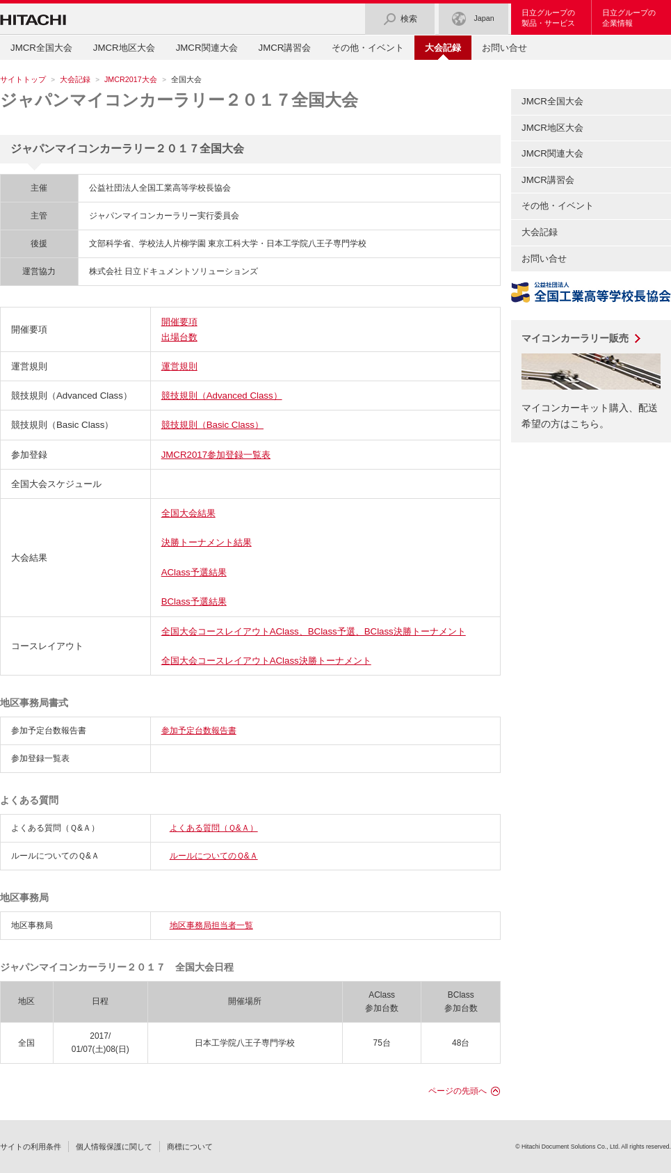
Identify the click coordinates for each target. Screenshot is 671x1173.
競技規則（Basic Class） (212, 425)
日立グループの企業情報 (629, 17)
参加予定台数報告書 (198, 730)
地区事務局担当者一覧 (211, 925)
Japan (473, 19)
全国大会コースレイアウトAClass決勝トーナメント (266, 660)
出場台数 (179, 337)
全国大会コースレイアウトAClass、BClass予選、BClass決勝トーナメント (313, 631)
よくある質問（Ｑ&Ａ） (214, 828)
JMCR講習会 (285, 47)
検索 (399, 19)
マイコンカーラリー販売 (575, 338)
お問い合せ (504, 47)
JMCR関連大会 (207, 47)
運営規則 (179, 366)
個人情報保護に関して (114, 1146)
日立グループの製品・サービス (548, 17)
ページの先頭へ (457, 1091)
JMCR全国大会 (41, 47)
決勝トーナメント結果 (206, 542)
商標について (190, 1146)
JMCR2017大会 (130, 79)
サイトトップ (23, 79)
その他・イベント (368, 47)
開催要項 (179, 322)
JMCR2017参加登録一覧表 (215, 454)
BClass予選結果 (194, 601)
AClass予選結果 (194, 572)
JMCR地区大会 (124, 47)
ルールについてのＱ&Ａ (214, 856)
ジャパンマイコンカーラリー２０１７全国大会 (179, 99)
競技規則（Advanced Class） (221, 395)
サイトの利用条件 (30, 1146)
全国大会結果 (188, 513)
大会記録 (75, 79)
